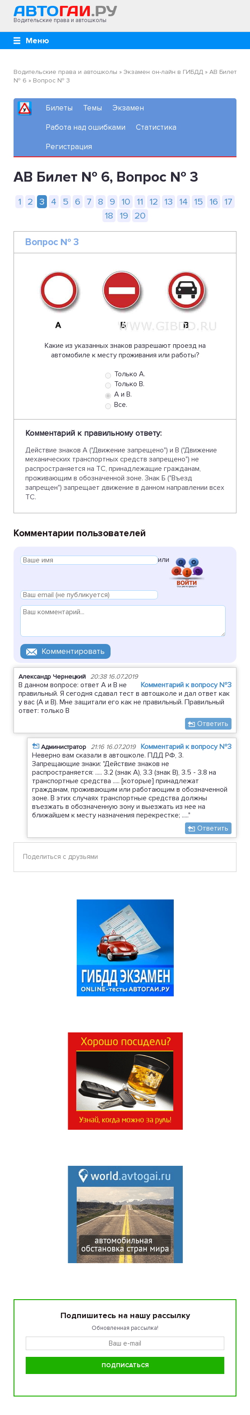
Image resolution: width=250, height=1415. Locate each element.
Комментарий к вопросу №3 (186, 684)
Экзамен (128, 108)
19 (124, 215)
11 (140, 201)
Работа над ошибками (85, 127)
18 (109, 215)
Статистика (156, 127)
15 (198, 201)
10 (125, 201)
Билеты (59, 108)
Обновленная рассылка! (125, 1328)
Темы (92, 108)
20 (140, 215)
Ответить (212, 723)
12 (153, 201)
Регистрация (69, 146)
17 (228, 201)
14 (183, 201)
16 (213, 201)
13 (168, 201)
